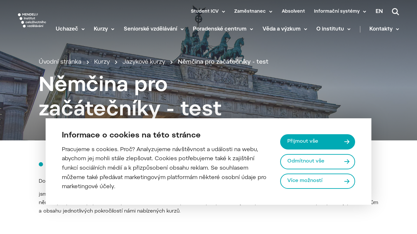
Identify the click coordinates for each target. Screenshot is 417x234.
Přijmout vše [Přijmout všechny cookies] (302, 141)
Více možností (305, 180)
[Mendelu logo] (32, 20)
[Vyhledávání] (395, 11)
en (379, 11)
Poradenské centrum (220, 29)
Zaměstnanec (250, 11)
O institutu (330, 29)
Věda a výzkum (282, 29)
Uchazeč (67, 29)
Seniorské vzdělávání (150, 29)
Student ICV (205, 11)
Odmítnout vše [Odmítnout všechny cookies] (305, 161)
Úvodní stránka (60, 62)
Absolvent (293, 11)
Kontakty (381, 29)
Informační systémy (337, 11)
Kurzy (101, 29)
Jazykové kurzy (143, 62)
